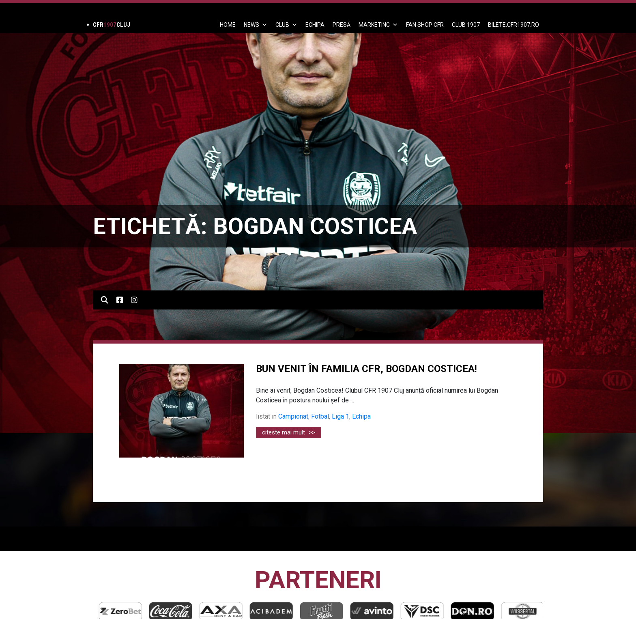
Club (286, 24)
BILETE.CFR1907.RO (513, 24)
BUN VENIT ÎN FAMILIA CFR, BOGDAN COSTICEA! (366, 369)
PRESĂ (341, 24)
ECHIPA (314, 24)
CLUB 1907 (466, 24)
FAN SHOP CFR (425, 24)
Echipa (361, 416)
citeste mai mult (288, 432)
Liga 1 (340, 416)
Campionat (293, 416)
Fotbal (320, 416)
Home (228, 24)
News (255, 24)
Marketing (378, 24)
